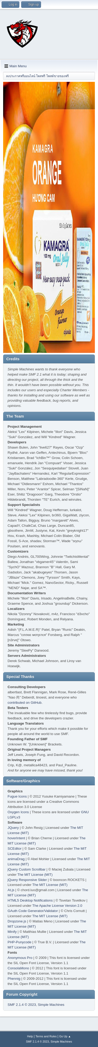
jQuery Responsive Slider (27, 880)
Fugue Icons (17, 796)
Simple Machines (51, 1005)
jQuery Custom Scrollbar (26, 869)
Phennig (14, 979)
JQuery (13, 828)
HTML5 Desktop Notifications (30, 900)
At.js (11, 890)
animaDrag (16, 859)
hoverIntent (16, 838)
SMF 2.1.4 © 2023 (22, 1005)
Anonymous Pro (20, 958)
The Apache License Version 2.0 (57, 906)
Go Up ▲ (65, 1036)
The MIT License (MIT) (35, 875)
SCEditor (14, 848)
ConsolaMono (18, 968)
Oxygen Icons (18, 812)
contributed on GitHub (25, 703)
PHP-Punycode (19, 942)
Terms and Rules (46, 1036)
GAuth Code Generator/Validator (33, 911)
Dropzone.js (17, 921)
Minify (12, 932)
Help (30, 1036)
